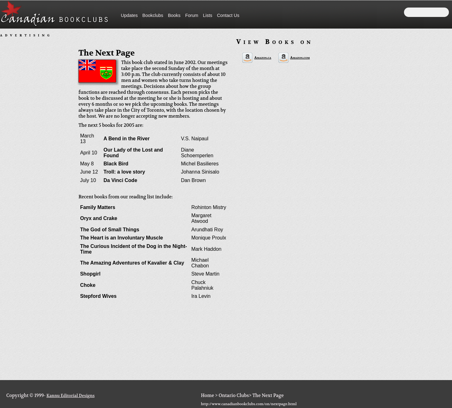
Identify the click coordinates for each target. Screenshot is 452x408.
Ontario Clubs (233, 396)
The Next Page (268, 396)
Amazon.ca (262, 57)
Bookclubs (153, 15)
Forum (191, 15)
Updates (129, 15)
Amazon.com (300, 57)
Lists (208, 15)
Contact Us (228, 15)
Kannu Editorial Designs (70, 395)
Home (207, 396)
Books (174, 15)
